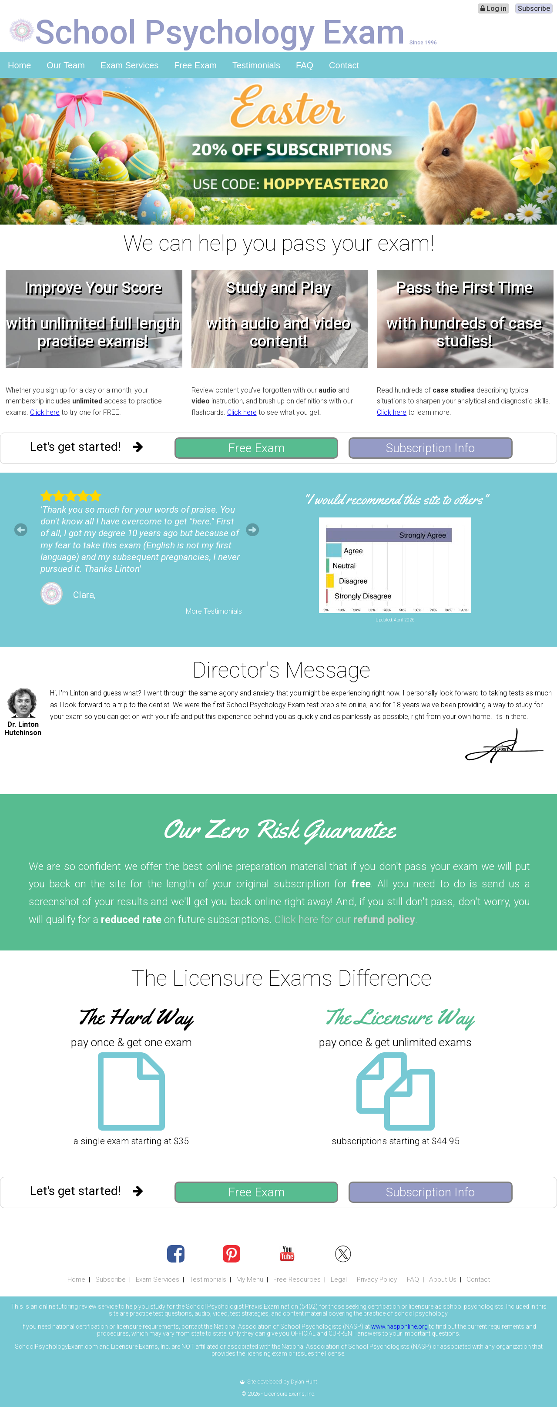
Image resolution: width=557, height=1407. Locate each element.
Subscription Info (430, 448)
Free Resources (297, 1279)
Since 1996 (423, 42)
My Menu (249, 1279)
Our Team (65, 65)
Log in (493, 8)
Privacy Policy (377, 1279)
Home (19, 65)
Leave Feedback (465, 627)
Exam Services (129, 65)
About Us (442, 1279)
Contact (344, 65)
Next (252, 529)
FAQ (304, 65)
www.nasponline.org (399, 1326)
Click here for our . (345, 919)
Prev (20, 529)
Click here (45, 412)
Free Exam (195, 65)
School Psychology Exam (220, 31)
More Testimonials (214, 611)
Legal (339, 1279)
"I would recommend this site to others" (395, 499)
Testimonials (256, 65)
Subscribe (534, 8)
